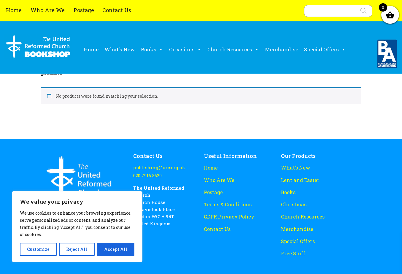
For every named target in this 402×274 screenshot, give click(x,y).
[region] (77, 226)
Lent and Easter (298, 179)
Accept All (115, 249)
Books (152, 50)
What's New (119, 49)
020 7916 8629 (147, 175)
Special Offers (325, 50)
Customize (38, 249)
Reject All (76, 249)
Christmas (292, 202)
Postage (84, 10)
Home (14, 10)
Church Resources (233, 50)
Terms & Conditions (226, 202)
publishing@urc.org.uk (157, 167)
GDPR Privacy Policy (227, 214)
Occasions (185, 50)
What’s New (294, 167)
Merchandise (281, 49)
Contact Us (116, 10)
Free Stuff (292, 248)
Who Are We (48, 10)
